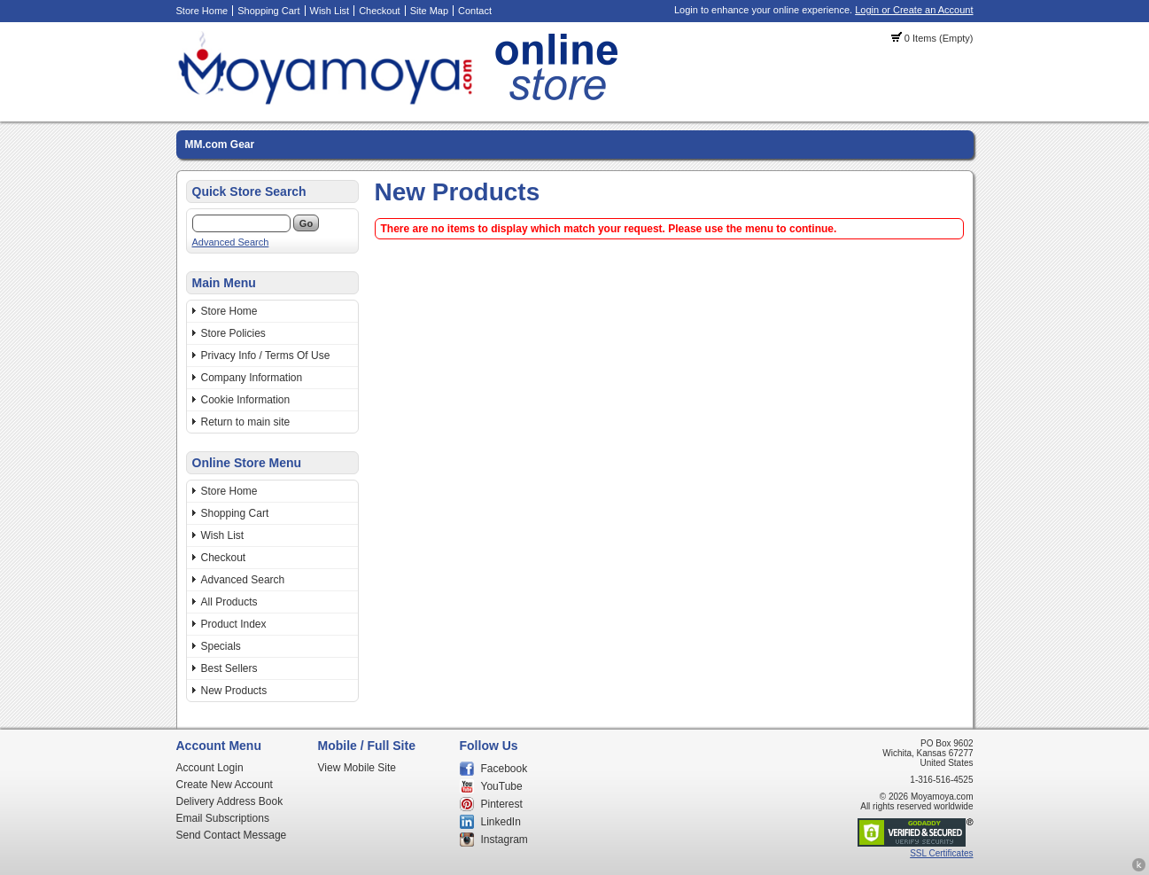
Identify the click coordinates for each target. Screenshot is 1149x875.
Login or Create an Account (914, 9)
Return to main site (246, 422)
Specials (221, 646)
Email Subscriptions (222, 818)
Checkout (379, 10)
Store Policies (233, 333)
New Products (234, 690)
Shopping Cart (268, 10)
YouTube (502, 786)
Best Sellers (229, 668)
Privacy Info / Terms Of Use (265, 355)
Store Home (202, 10)
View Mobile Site (357, 768)
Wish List (330, 10)
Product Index (234, 624)
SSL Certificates (941, 853)
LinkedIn (501, 822)
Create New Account (224, 784)
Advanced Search (230, 242)
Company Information (252, 377)
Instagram (504, 839)
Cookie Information (246, 400)
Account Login (210, 768)
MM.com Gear (220, 144)
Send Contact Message (231, 835)
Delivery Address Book (229, 801)
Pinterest (502, 804)
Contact (475, 10)
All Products (229, 602)
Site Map (429, 10)
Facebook (504, 768)
